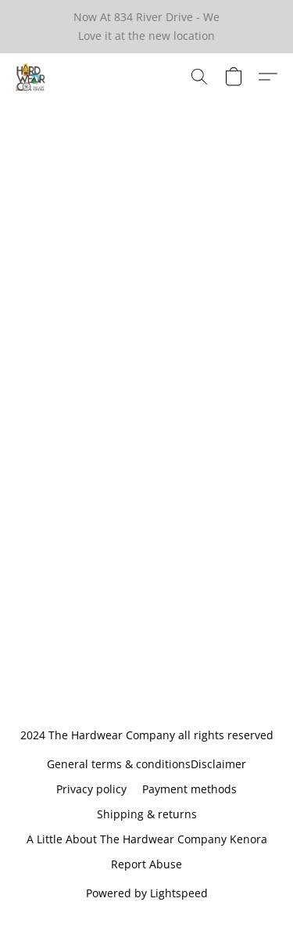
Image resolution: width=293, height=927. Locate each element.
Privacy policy (91, 788)
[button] (31, 76)
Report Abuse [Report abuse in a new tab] (146, 864)
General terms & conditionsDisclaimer (146, 763)
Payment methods (189, 788)
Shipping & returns (147, 814)
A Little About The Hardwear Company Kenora (147, 839)
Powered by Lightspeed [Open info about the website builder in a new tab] (147, 893)
